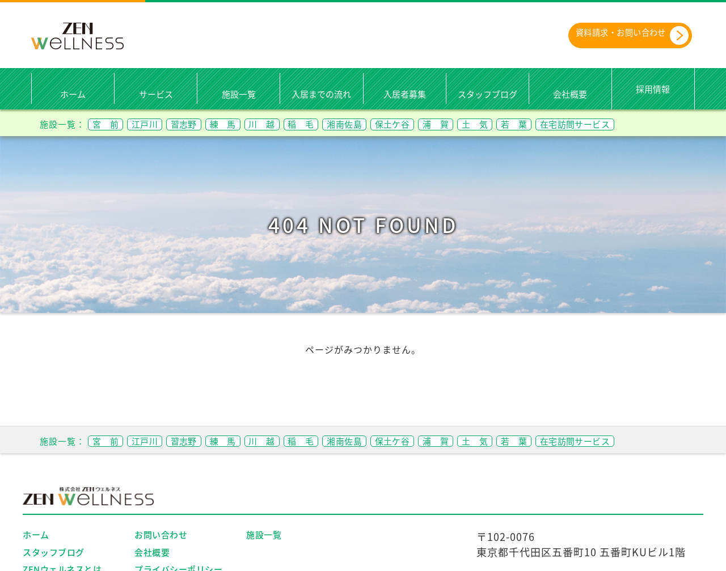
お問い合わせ (160, 535)
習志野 (196, 123)
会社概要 (570, 94)
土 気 (525, 123)
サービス (156, 94)
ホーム (73, 94)
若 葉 (569, 123)
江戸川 (152, 123)
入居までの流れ (321, 94)
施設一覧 (239, 94)
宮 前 (108, 123)
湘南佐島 (378, 123)
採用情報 (653, 89)
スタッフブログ (487, 94)
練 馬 (240, 123)
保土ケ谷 (432, 123)
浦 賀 (481, 123)
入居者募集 (404, 94)
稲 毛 (329, 123)
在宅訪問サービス (638, 123)
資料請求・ (621, 35)
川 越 (285, 123)
